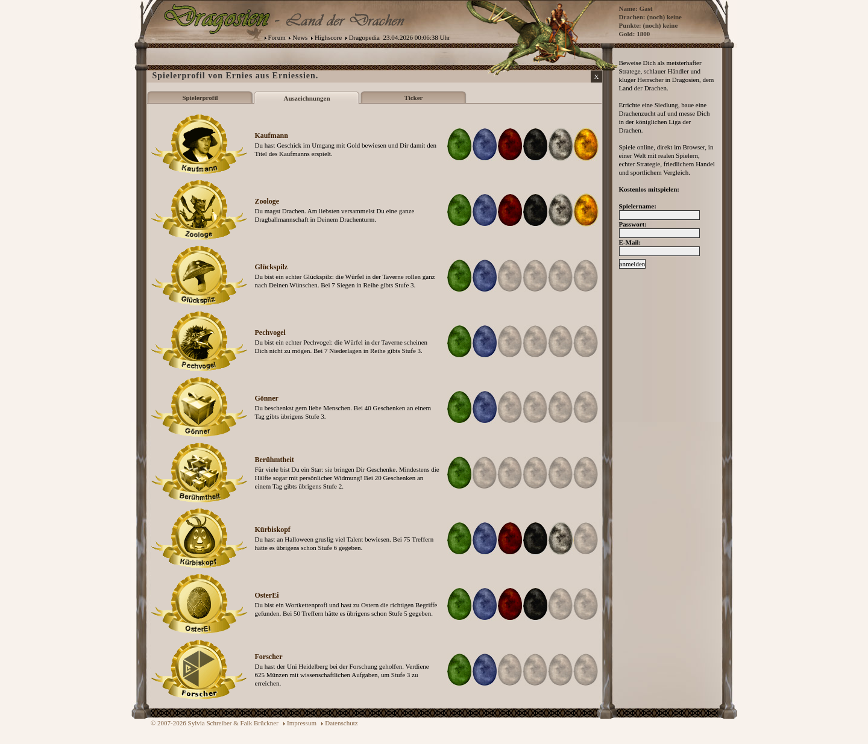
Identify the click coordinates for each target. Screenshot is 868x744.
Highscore (328, 37)
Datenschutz (341, 723)
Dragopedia (364, 37)
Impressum (301, 723)
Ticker (413, 97)
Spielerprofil (200, 97)
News (299, 37)
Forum (277, 37)
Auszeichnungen (306, 98)
